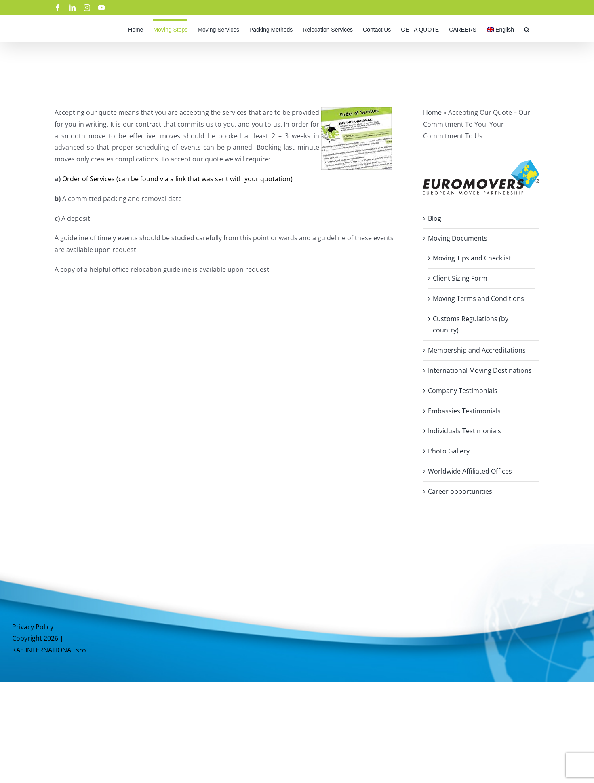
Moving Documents (457, 238)
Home (432, 112)
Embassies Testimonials (464, 410)
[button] (526, 28)
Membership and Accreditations (477, 350)
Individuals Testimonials (464, 430)
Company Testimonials (462, 390)
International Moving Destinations (480, 370)
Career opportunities (460, 491)
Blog (434, 218)
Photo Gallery (449, 451)
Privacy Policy (32, 626)
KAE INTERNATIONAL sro (49, 649)
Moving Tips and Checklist (472, 258)
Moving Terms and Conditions (478, 298)
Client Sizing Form (460, 278)
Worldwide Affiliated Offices (470, 471)
